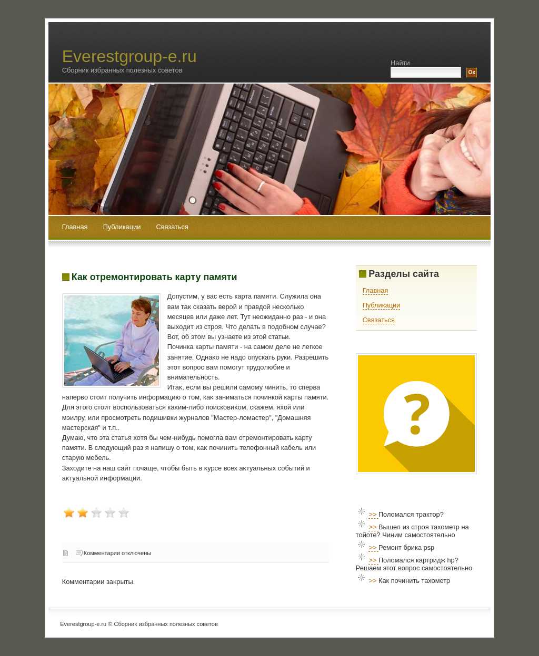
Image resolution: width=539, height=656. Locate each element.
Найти (400, 63)
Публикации (123, 227)
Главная (75, 227)
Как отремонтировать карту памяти (154, 277)
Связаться (172, 227)
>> (373, 514)
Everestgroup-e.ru (129, 56)
